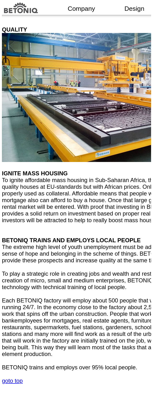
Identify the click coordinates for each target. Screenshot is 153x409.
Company (81, 8)
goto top (12, 380)
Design (134, 8)
